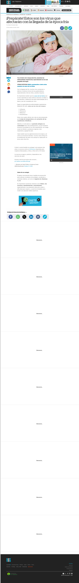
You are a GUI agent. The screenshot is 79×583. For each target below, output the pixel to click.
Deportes (42, 6)
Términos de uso (70, 568)
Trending (61, 6)
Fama (48, 6)
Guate (31, 6)
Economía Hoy (18, 6)
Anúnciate (71, 563)
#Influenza (32, 149)
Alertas (28, 14)
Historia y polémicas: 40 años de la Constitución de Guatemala (60, 155)
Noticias (26, 6)
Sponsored (30, 566)
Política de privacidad (69, 566)
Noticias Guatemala (12, 14)
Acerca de (71, 565)
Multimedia (24, 566)
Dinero (36, 6)
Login (13, 1)
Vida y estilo (54, 6)
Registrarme (18, 1)
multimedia (68, 6)
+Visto (61, 97)
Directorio (71, 570)
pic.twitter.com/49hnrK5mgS (22, 161)
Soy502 (11, 6)
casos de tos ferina (39, 96)
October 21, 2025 (28, 166)
